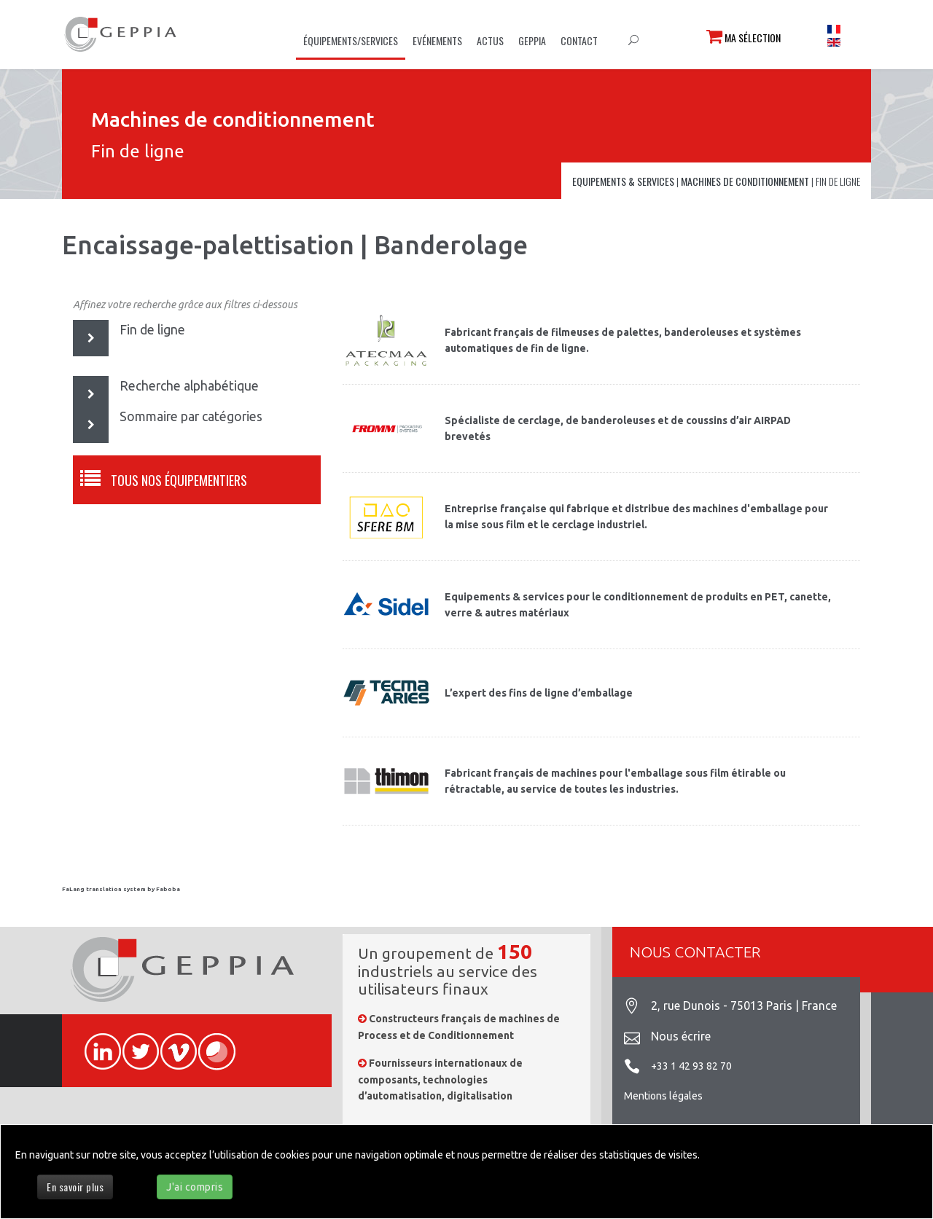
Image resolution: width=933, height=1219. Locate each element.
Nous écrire (681, 1036)
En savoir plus (75, 1186)
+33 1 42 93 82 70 (691, 1066)
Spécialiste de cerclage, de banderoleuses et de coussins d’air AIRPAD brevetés (618, 428)
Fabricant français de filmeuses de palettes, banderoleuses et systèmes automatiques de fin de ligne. (623, 340)
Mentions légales (663, 1096)
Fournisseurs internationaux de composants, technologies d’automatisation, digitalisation (440, 1079)
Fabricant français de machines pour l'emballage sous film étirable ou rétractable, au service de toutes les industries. (615, 781)
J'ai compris (194, 1187)
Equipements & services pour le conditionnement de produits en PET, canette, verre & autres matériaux (638, 605)
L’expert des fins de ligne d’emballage (539, 693)
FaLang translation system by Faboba (121, 889)
